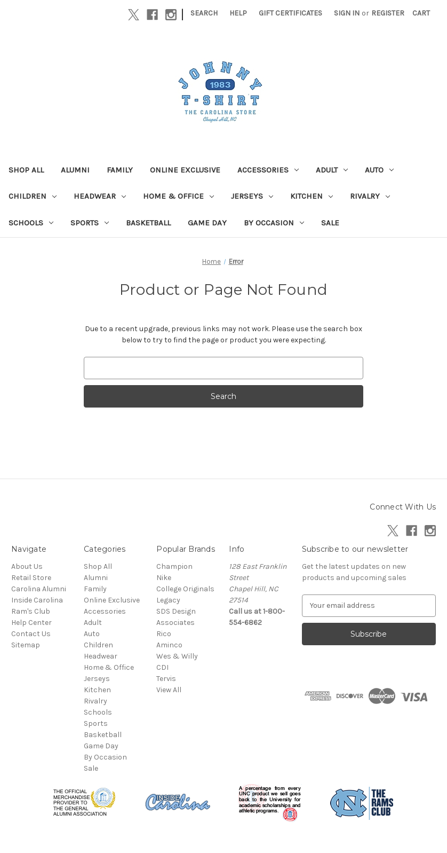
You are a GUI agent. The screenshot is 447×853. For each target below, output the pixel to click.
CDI (162, 667)
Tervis (166, 678)
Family (120, 170)
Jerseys (252, 196)
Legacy (168, 600)
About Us (27, 566)
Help (238, 13)
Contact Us (31, 633)
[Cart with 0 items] (421, 13)
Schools (31, 223)
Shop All (26, 170)
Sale (330, 223)
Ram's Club (30, 611)
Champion (174, 566)
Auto (379, 170)
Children (33, 196)
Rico (163, 633)
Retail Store (31, 577)
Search (204, 13)
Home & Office (178, 196)
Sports (89, 223)
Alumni (75, 170)
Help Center (31, 622)
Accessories (268, 170)
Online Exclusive (185, 170)
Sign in (347, 13)
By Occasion (274, 223)
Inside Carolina (37, 600)
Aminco (169, 644)
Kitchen (311, 196)
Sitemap (25, 644)
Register (387, 13)
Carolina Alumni (38, 588)
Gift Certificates (290, 13)
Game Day (207, 223)
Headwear (100, 196)
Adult (332, 170)
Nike (163, 577)
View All (168, 689)
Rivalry (370, 196)
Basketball (148, 223)
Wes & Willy (177, 656)
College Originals (185, 588)
